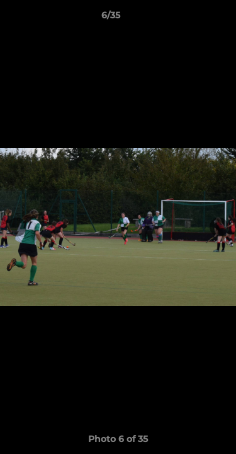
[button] (190, 18)
